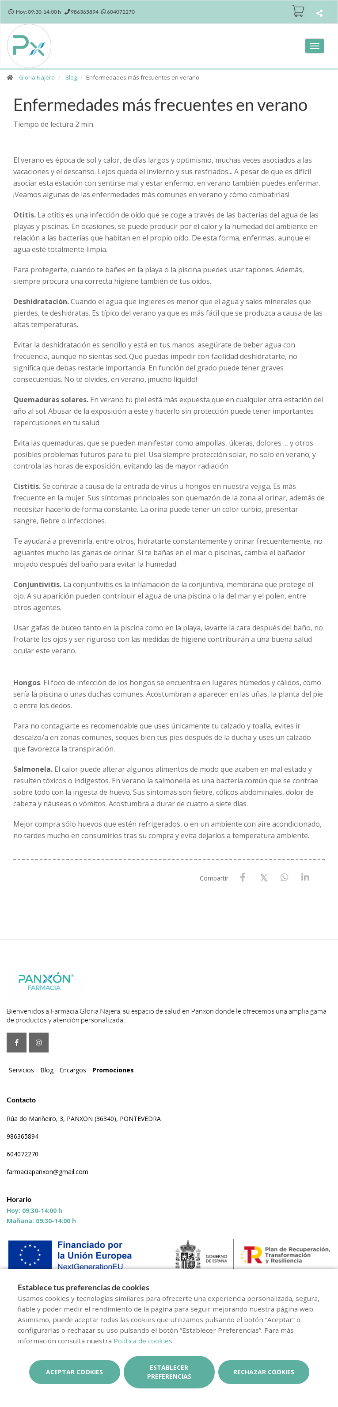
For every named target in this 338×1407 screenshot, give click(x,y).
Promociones (113, 1070)
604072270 (22, 1154)
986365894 (22, 1136)
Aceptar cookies (74, 1372)
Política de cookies (143, 1340)
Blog (71, 77)
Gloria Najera (37, 77)
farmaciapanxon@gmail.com (47, 1171)
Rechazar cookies (263, 1372)
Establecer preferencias (169, 1371)
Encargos (73, 1070)
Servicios (21, 1070)
